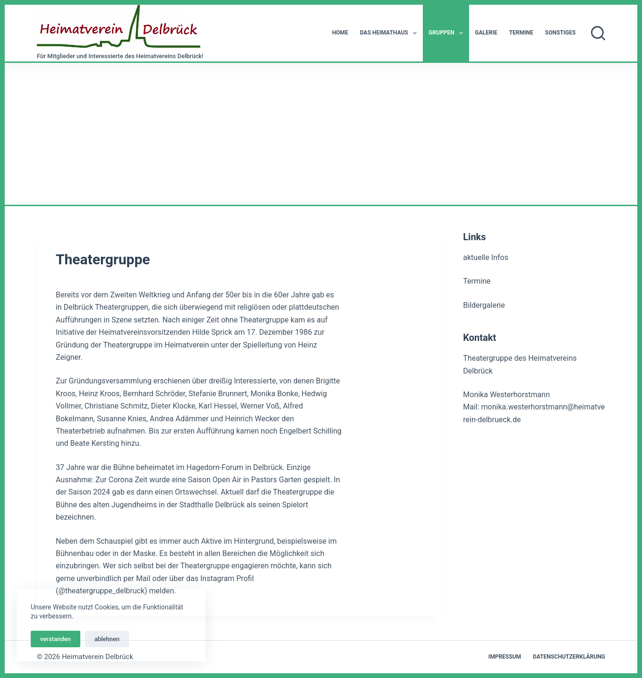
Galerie (486, 32)
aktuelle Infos (485, 257)
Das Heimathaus (390, 33)
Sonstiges (560, 32)
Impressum (504, 656)
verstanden (55, 639)
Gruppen (447, 33)
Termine (521, 32)
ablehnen (107, 639)
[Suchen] (598, 33)
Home (340, 32)
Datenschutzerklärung (569, 656)
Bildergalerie (484, 305)
